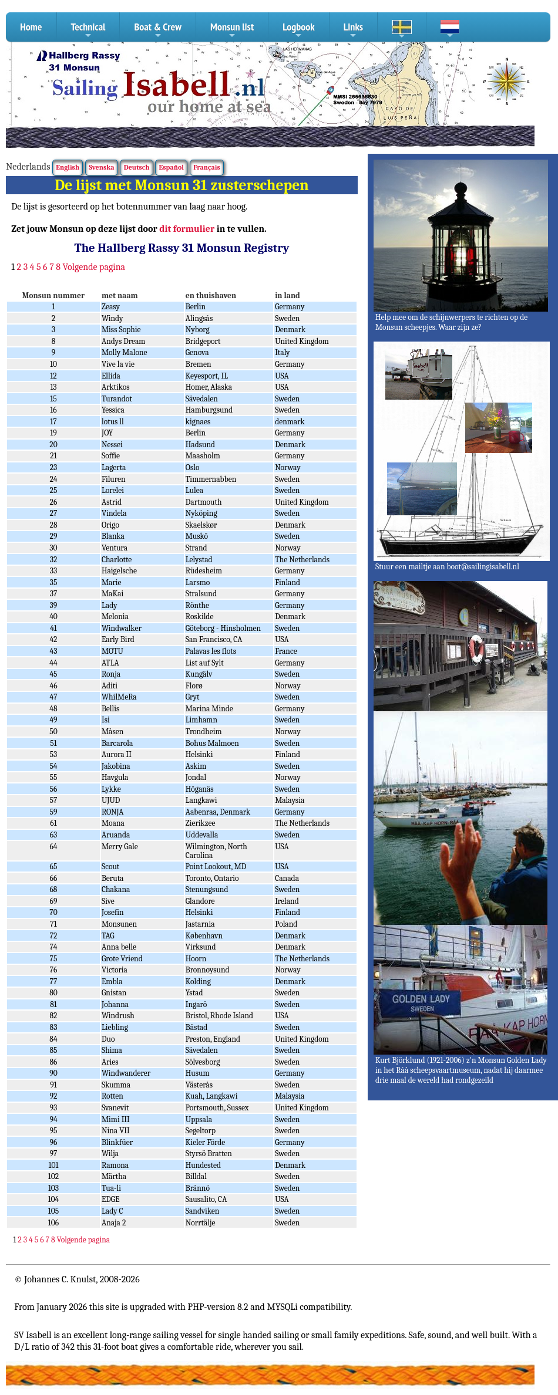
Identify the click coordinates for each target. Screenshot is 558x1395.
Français (206, 167)
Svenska (101, 167)
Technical (88, 30)
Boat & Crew (157, 30)
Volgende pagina (94, 267)
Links (353, 30)
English (67, 167)
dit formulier (186, 229)
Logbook (299, 30)
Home (31, 26)
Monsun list (232, 30)
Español (171, 167)
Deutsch (137, 167)
